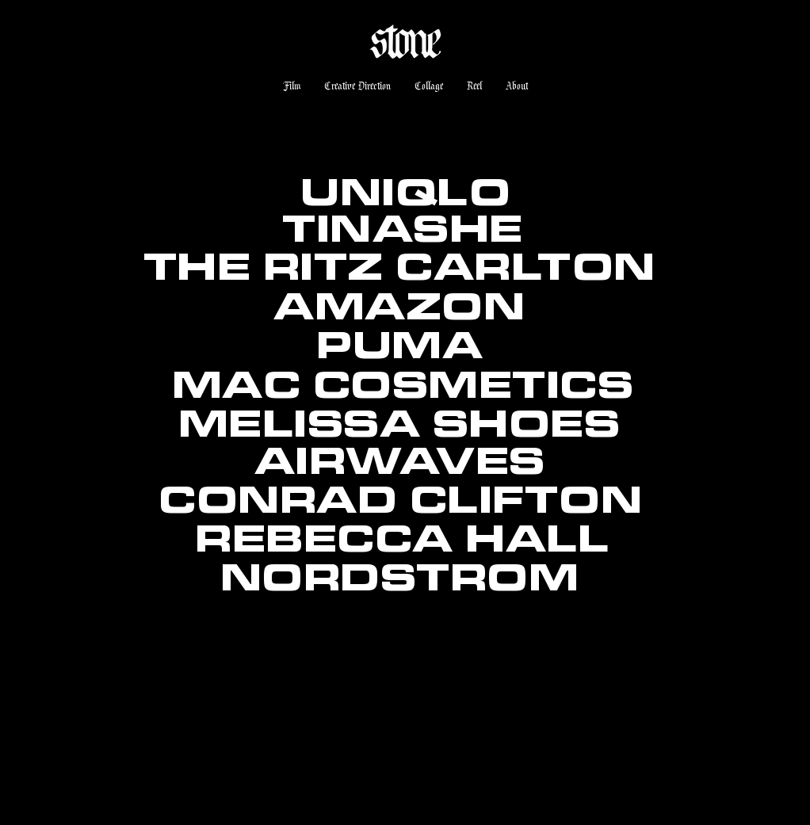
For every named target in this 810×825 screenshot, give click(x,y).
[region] (400, 659)
